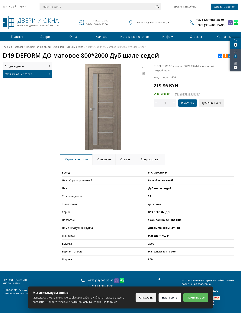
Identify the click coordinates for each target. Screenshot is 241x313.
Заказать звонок (224, 6)
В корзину (187, 103)
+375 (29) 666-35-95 (100, 280)
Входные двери (27, 66)
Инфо (167, 37)
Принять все (196, 297)
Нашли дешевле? (187, 93)
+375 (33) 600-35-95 (100, 286)
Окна (73, 37)
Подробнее (161, 70)
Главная (17, 37)
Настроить (169, 297)
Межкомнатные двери (27, 74)
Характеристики (76, 159)
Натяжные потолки (134, 37)
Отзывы (196, 37)
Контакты (224, 37)
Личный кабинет (186, 6)
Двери (45, 37)
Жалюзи (102, 37)
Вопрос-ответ (150, 159)
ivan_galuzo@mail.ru (18, 6)
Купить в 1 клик (211, 103)
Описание (104, 159)
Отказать (146, 297)
